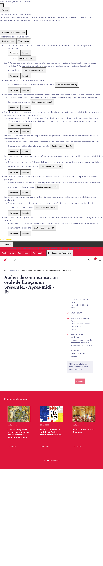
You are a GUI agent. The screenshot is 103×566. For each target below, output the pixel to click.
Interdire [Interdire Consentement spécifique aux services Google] (25, 131)
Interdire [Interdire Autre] (25, 90)
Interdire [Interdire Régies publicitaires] (25, 172)
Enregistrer (6, 244)
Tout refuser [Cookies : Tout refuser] (23, 41)
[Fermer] (2, 5)
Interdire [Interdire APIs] (25, 76)
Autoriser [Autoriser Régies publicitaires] (14, 172)
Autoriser (14, 53)
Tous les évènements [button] (52, 460)
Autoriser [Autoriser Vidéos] (14, 233)
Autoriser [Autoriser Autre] (14, 90)
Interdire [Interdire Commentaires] (25, 108)
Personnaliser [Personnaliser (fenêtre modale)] (38, 253)
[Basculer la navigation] (99, 261)
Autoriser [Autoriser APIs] (14, 76)
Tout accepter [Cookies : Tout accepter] (8, 41)
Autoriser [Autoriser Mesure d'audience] (14, 152)
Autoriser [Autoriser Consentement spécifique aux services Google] (14, 131)
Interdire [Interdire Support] (25, 213)
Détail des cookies (27, 58)
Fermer (5, 10)
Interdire (25, 53)
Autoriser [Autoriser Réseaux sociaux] (14, 192)
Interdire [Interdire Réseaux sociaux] (25, 192)
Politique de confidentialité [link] (13, 32)
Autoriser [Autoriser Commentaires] (14, 108)
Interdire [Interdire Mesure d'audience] (25, 152)
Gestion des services (34, 70)
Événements (13, 270)
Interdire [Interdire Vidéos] (25, 233)
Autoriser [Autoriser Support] (14, 213)
